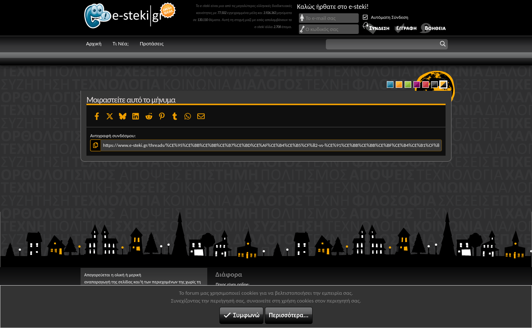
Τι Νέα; (121, 43)
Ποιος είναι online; (232, 284)
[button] (386, 44)
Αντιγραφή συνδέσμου (112, 135)
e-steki (130, 18)
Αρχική (94, 43)
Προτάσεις (151, 43)
